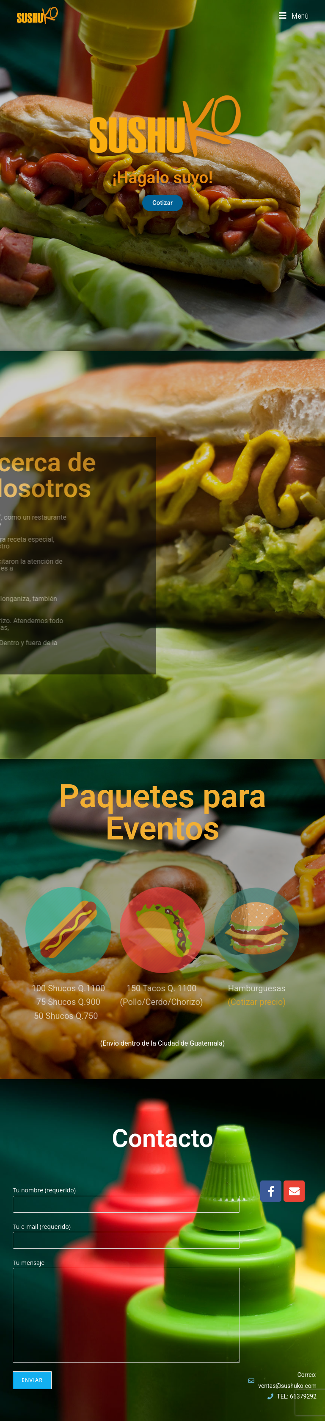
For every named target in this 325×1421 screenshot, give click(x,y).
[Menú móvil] (294, 15)
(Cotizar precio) (257, 1002)
